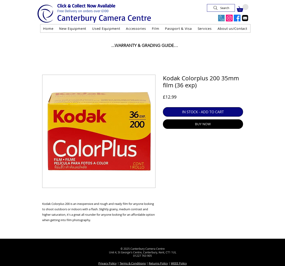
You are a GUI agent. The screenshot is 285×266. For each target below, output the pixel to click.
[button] (242, 8)
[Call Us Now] (221, 18)
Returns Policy (158, 263)
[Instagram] (229, 18)
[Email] (245, 18)
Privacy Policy (107, 263)
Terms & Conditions (133, 263)
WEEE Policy (179, 263)
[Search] (221, 8)
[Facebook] (237, 18)
